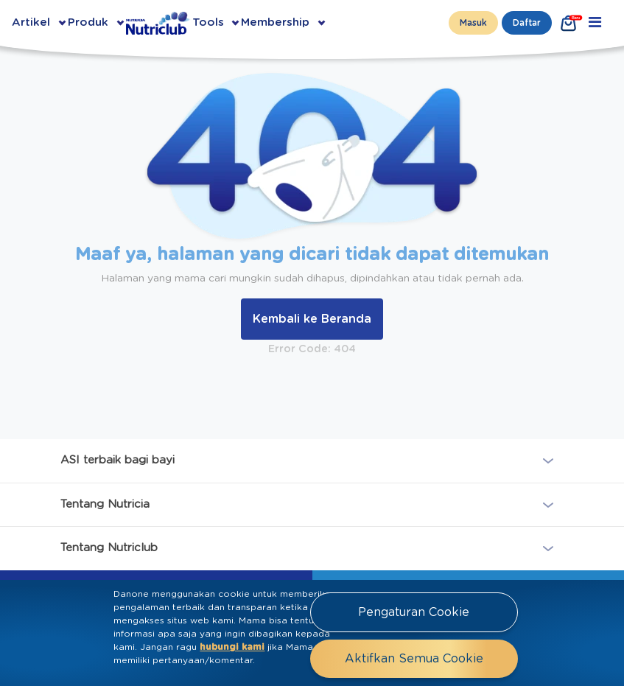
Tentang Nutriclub (109, 547)
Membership (275, 22)
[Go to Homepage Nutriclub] (159, 23)
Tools (208, 22)
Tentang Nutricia (105, 503)
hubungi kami (232, 647)
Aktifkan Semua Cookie (414, 659)
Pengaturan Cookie (413, 612)
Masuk (473, 22)
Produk (88, 22)
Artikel (31, 22)
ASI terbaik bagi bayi (117, 460)
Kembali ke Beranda (312, 319)
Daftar (527, 22)
